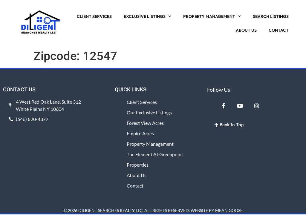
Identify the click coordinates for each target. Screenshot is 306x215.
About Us (136, 175)
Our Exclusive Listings (149, 112)
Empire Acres (140, 133)
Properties (138, 165)
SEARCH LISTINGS (271, 16)
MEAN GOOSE (229, 210)
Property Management (150, 144)
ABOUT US (246, 30)
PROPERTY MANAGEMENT (212, 16)
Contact (135, 185)
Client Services (142, 102)
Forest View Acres (145, 123)
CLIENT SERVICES (94, 16)
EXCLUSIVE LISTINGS (147, 16)
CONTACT (279, 30)
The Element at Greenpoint (155, 154)
